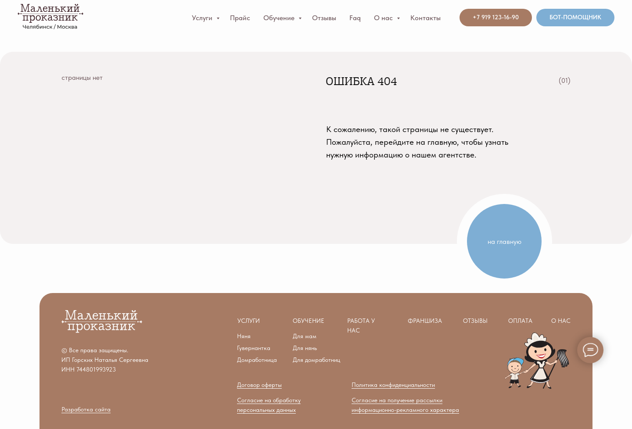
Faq (355, 18)
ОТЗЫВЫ (475, 320)
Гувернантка (253, 347)
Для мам (304, 336)
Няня (244, 336)
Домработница (257, 359)
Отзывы (324, 18)
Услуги (203, 18)
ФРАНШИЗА (425, 320)
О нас (384, 18)
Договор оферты (259, 384)
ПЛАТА (520, 320)
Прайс (240, 18)
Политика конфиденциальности (393, 384)
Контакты (425, 18)
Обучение (279, 18)
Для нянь (305, 347)
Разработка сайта (86, 409)
